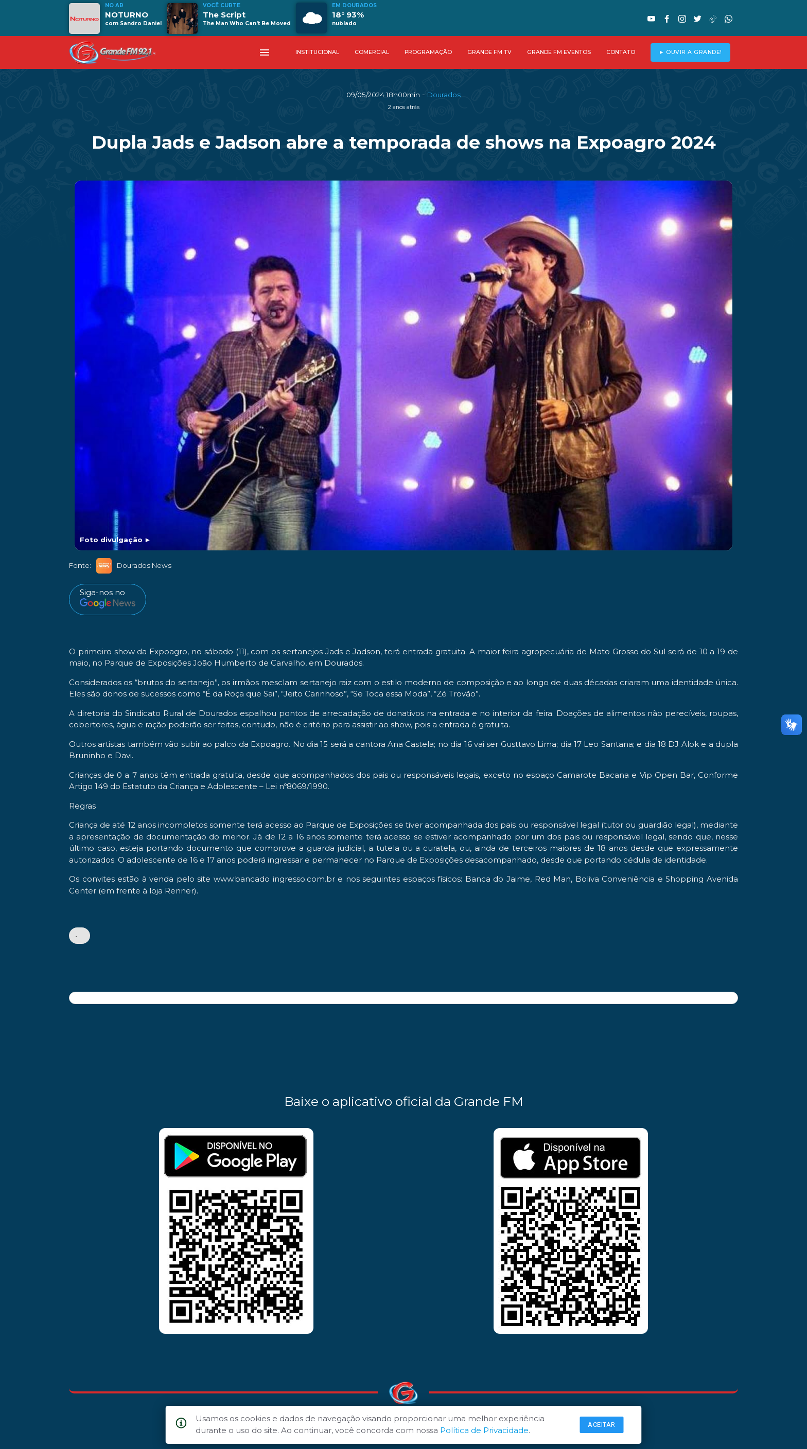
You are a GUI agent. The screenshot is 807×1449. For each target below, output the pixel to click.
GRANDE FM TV (489, 52)
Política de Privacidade (484, 1430)
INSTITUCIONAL (317, 52)
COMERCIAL (372, 52)
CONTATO (620, 52)
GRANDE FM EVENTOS (559, 52)
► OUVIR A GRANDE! (690, 52)
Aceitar (602, 1424)
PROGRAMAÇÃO (428, 52)
